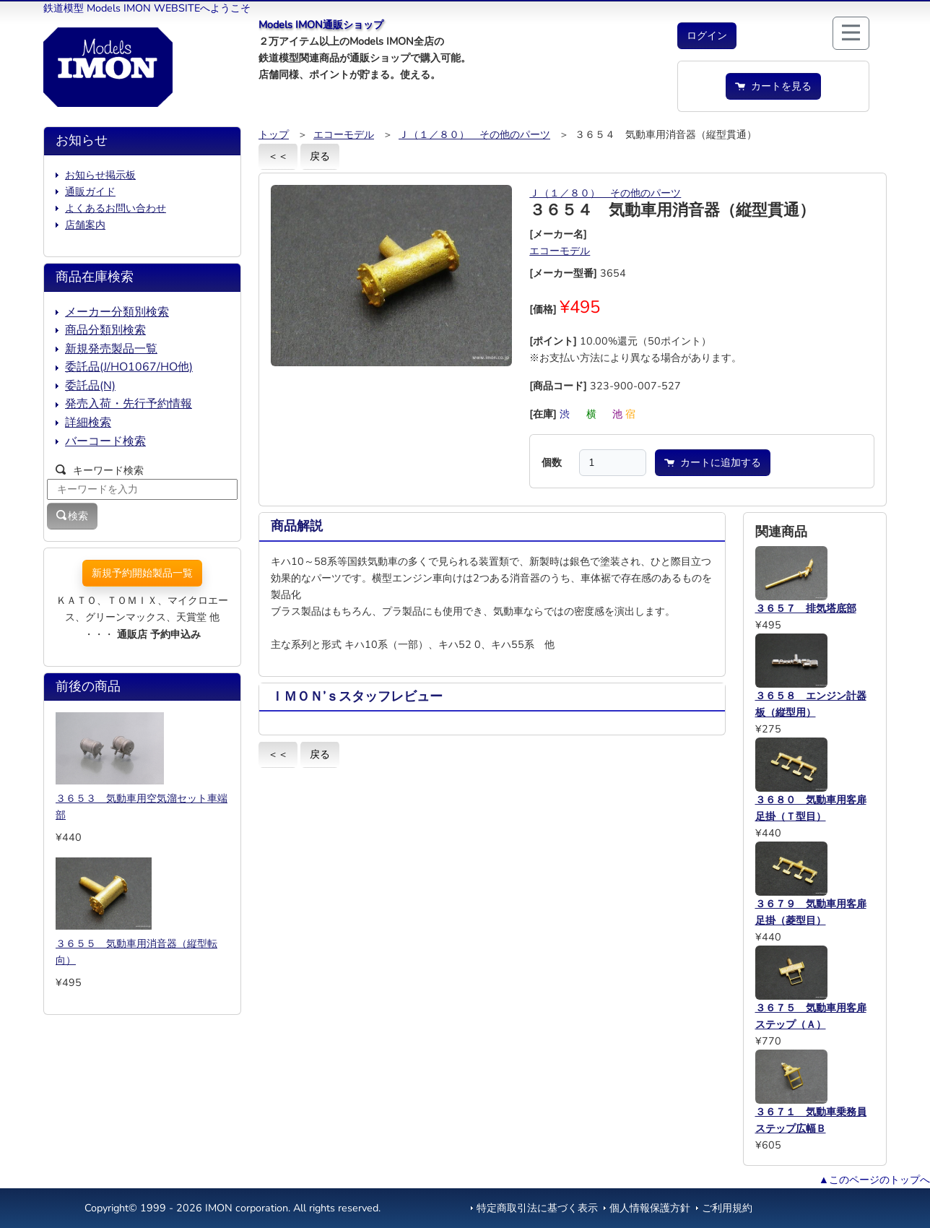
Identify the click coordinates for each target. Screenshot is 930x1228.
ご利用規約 (727, 1208)
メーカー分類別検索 (117, 312)
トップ (273, 134)
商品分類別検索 (105, 330)
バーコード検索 (105, 441)
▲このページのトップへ (874, 1179)
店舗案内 (85, 224)
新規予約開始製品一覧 (142, 573)
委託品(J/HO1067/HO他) (129, 367)
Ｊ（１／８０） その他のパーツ (474, 134)
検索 (72, 516)
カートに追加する (712, 462)
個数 (552, 462)
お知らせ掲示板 (100, 175)
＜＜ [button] (278, 156)
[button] (706, 35)
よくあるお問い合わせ (115, 208)
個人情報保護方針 (649, 1208)
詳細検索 (88, 423)
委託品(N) (90, 386)
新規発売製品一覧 (111, 349)
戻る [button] (320, 156)
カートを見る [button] (773, 86)
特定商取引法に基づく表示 (537, 1208)
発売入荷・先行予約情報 (128, 404)
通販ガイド (90, 191)
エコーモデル (343, 134)
